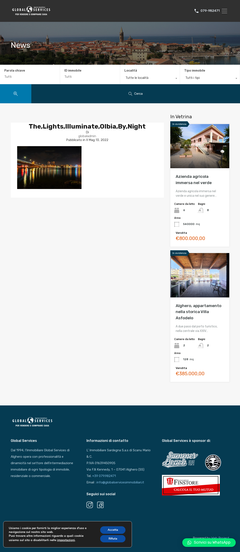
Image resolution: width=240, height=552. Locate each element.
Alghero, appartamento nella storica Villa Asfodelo (198, 311)
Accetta (112, 531)
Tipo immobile (194, 70)
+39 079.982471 (104, 476)
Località (130, 70)
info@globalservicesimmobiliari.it (120, 482)
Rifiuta (112, 540)
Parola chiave (14, 70)
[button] (209, 542)
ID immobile (72, 70)
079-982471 (210, 11)
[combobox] (150, 79)
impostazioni (66, 541)
